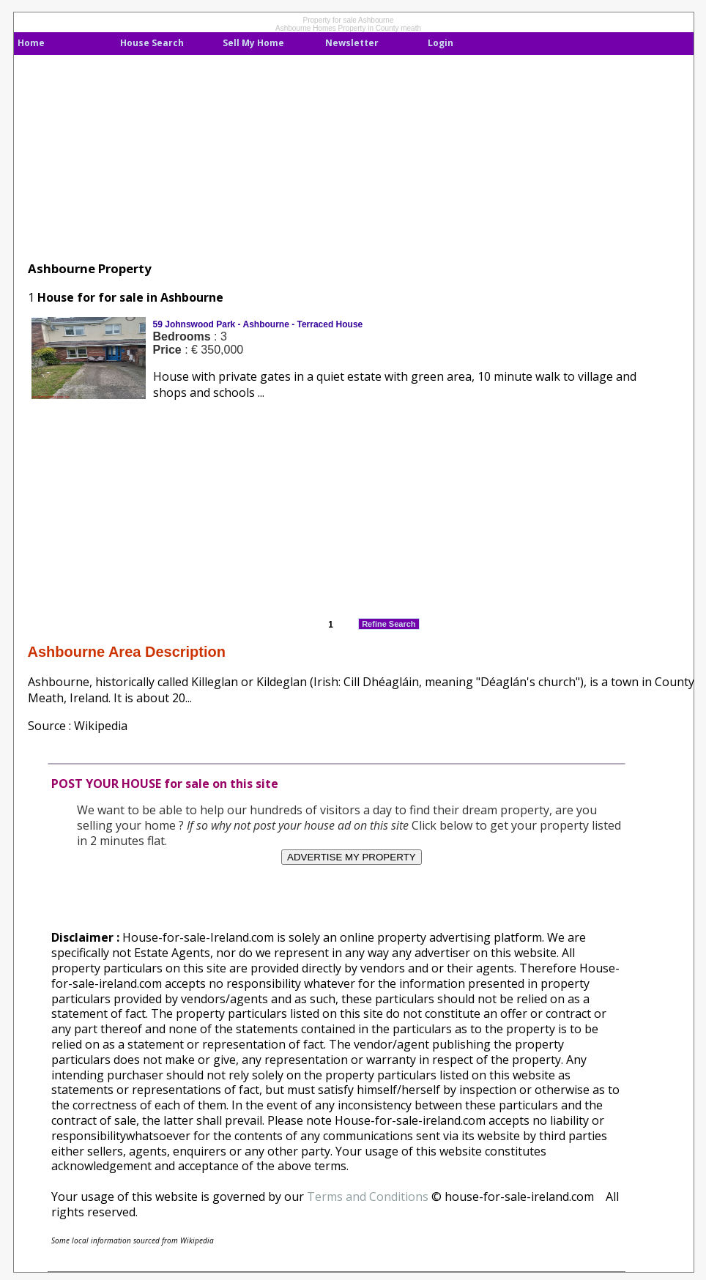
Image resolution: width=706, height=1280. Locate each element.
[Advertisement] (336, 157)
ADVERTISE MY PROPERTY (351, 857)
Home (31, 43)
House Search (152, 43)
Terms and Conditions (367, 1196)
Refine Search (388, 623)
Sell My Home (253, 43)
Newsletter (352, 43)
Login (440, 43)
